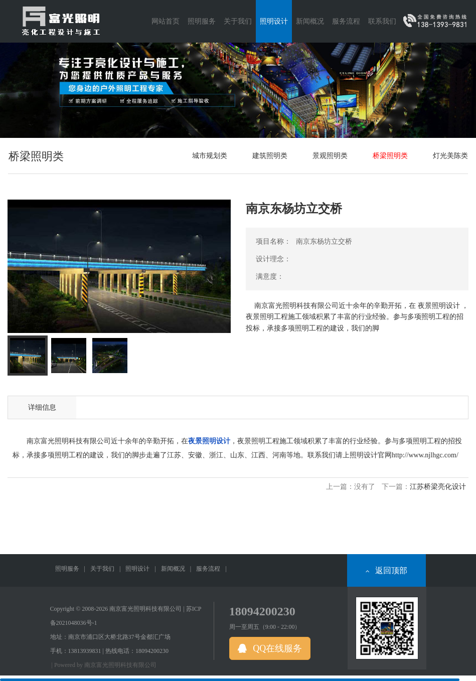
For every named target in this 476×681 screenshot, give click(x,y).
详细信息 (42, 407)
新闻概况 (173, 568)
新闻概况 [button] (310, 21)
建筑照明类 (269, 155)
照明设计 (137, 568)
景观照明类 (330, 155)
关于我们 (102, 568)
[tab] (28, 355)
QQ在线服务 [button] (270, 648)
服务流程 (208, 568)
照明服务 (67, 568)
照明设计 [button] (274, 21)
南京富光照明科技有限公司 (120, 664)
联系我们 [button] (382, 21)
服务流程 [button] (346, 21)
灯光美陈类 (450, 155)
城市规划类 (209, 155)
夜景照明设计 (209, 441)
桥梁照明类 (390, 155)
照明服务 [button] (202, 21)
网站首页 (165, 21)
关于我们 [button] (238, 21)
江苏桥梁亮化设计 (438, 486)
